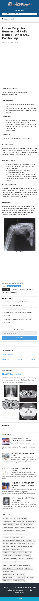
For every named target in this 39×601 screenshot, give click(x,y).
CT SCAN (16, 524)
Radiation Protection (24, 552)
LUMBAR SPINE (20, 540)
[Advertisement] (19, 65)
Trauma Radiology (8, 577)
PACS (23, 543)
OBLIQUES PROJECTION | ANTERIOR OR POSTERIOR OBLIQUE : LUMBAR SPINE (24, 485)
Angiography (21, 518)
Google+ (31, 289)
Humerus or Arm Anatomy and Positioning (16, 302)
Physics (13, 546)
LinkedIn (7, 292)
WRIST (18, 286)
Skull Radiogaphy (8, 568)
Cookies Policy (19, 10)
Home (9, 8)
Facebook (14, 289)
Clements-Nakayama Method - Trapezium (16, 309)
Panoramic (6, 546)
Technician (19, 568)
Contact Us (28, 8)
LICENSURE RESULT (8, 540)
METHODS (28, 540)
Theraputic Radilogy (9, 571)
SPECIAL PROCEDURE (9, 565)
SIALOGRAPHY (21, 562)
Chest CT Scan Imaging (11, 374)
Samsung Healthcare (23, 565)
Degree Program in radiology (24, 527)
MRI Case (5, 543)
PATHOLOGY (30, 543)
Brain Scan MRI (7, 524)
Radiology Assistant (9, 558)
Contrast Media (8, 527)
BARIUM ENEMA (7, 521)
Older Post (33, 359)
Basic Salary (17, 521)
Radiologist (17, 555)
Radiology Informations (25, 558)
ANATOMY (13, 518)
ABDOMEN (5, 518)
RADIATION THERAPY (18, 549)
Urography (29, 577)
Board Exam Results (29, 521)
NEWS (19, 543)
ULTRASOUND (20, 577)
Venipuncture (7, 580)
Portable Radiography (25, 546)
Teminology (28, 568)
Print (14, 292)
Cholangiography (26, 524)
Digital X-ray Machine (9, 534)
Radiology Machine (9, 562)
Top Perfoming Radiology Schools (14, 574)
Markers (12, 543)
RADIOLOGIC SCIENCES (9, 552)
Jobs (22, 537)
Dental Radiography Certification (14, 531)
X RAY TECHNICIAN (18, 580)
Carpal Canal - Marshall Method (13, 305)
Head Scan (21, 534)
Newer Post (5, 359)
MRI (34, 540)
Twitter (23, 289)
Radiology (26, 555)
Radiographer (7, 555)
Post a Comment (7, 354)
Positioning (11, 286)
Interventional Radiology (11, 537)
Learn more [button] (19, 593)
